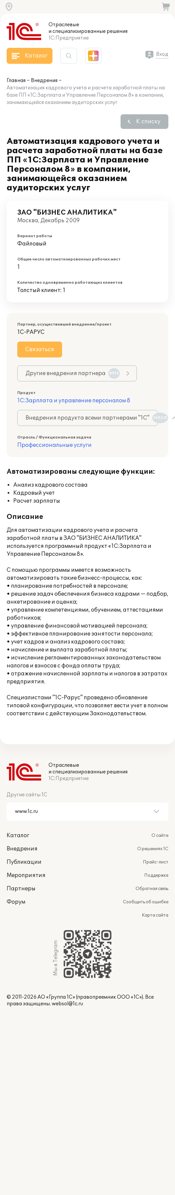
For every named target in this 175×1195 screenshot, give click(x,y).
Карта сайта (155, 915)
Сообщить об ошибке (145, 902)
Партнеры (21, 888)
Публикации (24, 862)
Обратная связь (151, 888)
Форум (16, 902)
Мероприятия (26, 875)
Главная (16, 80)
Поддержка (156, 875)
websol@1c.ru (67, 1004)
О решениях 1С (152, 848)
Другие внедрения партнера (73, 373)
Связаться (39, 349)
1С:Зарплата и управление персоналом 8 (73, 400)
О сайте (159, 835)
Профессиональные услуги (54, 445)
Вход (162, 54)
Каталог (18, 835)
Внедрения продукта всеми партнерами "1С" (92, 418)
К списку (148, 121)
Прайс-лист (155, 862)
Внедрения (44, 80)
